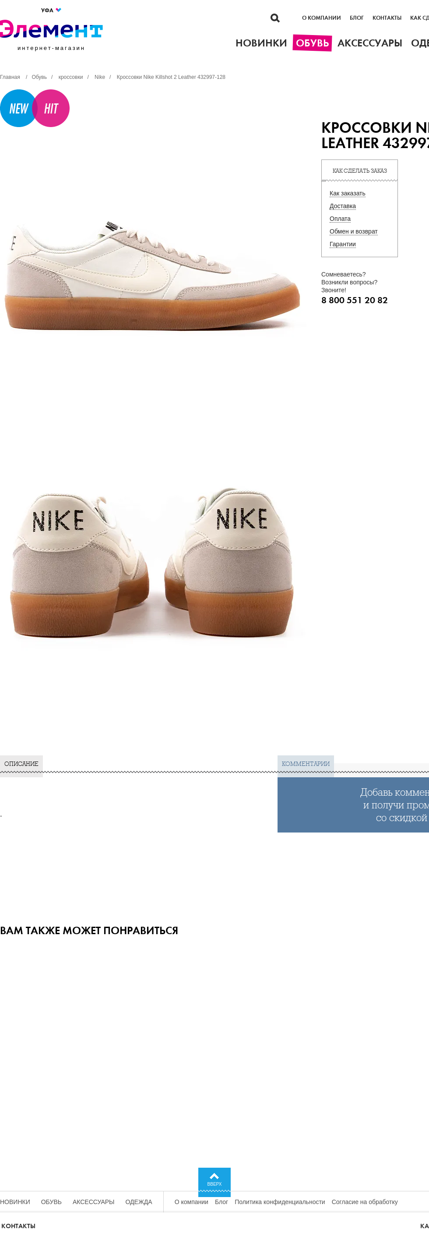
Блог (357, 17)
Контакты (387, 17)
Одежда (139, 1202)
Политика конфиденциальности (280, 1202)
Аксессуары (94, 1202)
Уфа (51, 10)
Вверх (214, 1184)
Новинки (15, 1202)
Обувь (51, 1202)
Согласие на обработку (365, 1202)
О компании (321, 17)
